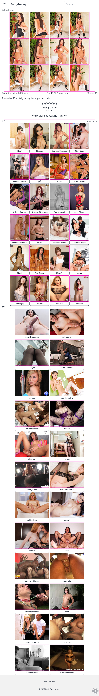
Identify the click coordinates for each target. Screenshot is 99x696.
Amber (40, 303)
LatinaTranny (8, 10)
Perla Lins (67, 642)
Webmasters (49, 681)
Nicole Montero (67, 672)
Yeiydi (32, 367)
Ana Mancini (59, 212)
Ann (67, 611)
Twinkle (79, 303)
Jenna (79, 273)
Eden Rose (79, 151)
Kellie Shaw (32, 520)
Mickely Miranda (20, 93)
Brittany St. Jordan (40, 212)
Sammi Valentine (32, 428)
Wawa (59, 181)
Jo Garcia (67, 581)
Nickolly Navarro (32, 611)
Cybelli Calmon (19, 212)
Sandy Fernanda (32, 642)
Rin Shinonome (67, 489)
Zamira (67, 459)
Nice (19, 151)
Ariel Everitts (66, 367)
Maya (59, 273)
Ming (19, 273)
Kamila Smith (67, 398)
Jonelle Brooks (32, 672)
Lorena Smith (79, 181)
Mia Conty (32, 459)
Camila (32, 550)
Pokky (66, 428)
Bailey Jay (20, 303)
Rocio (39, 242)
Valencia (59, 303)
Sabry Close (32, 489)
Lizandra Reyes (79, 242)
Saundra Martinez (59, 151)
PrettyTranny (18, 4)
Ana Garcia (39, 273)
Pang (67, 520)
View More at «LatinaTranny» (49, 115)
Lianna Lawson (19, 181)
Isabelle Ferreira (32, 337)
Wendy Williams (32, 581)
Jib (39, 181)
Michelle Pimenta (19, 242)
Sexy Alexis (79, 212)
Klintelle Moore (59, 242)
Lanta (66, 550)
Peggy (32, 398)
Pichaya (39, 151)
